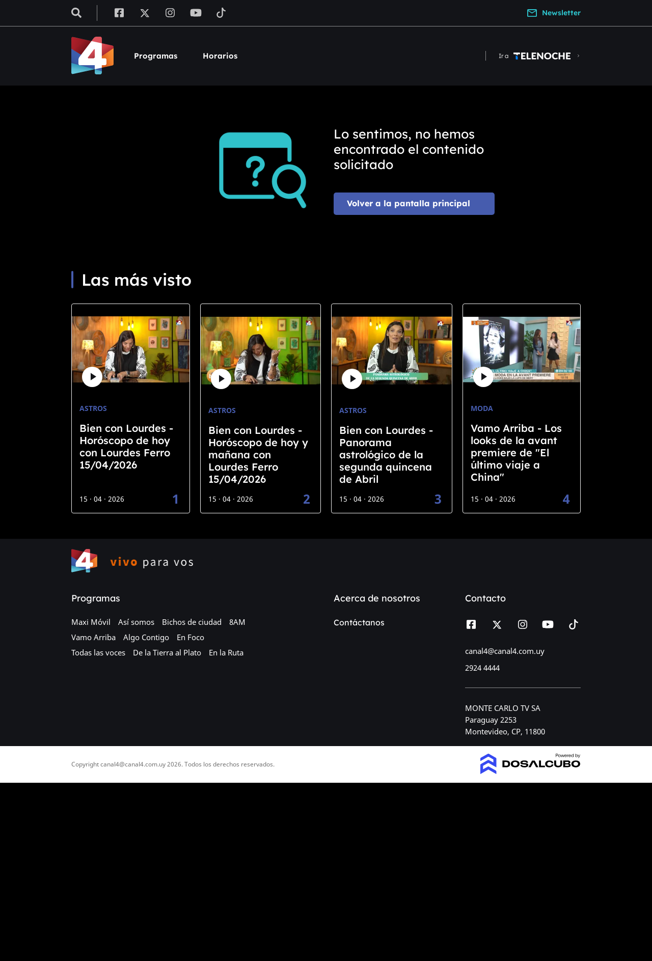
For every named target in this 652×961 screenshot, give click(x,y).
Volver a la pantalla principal (408, 203)
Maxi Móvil (91, 622)
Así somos (136, 622)
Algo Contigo (146, 637)
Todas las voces (98, 652)
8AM (237, 622)
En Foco (190, 637)
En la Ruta (226, 652)
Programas (155, 56)
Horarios (220, 56)
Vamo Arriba (93, 637)
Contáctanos (359, 622)
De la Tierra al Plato (167, 652)
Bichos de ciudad (192, 622)
